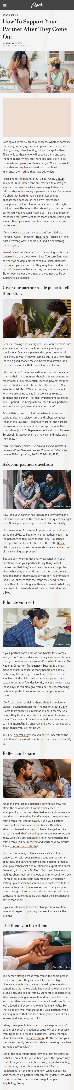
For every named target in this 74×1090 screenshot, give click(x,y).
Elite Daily (60, 707)
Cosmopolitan (35, 1038)
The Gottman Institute (23, 846)
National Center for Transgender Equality (27, 666)
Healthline (42, 237)
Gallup (60, 179)
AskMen (20, 389)
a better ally (21, 735)
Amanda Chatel (14, 43)
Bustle (61, 543)
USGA (6, 593)
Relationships (10, 15)
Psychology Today (13, 1083)
